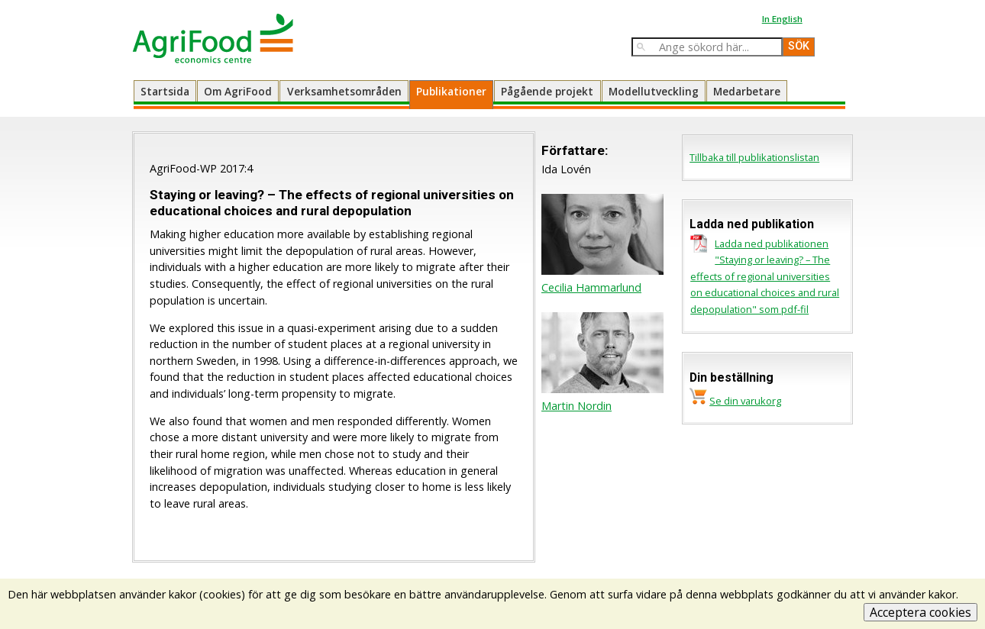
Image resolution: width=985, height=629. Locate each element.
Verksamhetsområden (344, 91)
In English (782, 18)
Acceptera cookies (920, 612)
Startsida (164, 91)
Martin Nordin (576, 405)
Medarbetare (746, 91)
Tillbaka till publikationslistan (754, 157)
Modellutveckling (654, 91)
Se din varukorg (745, 401)
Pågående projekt (547, 91)
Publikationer (451, 91)
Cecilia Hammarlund (591, 287)
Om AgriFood (238, 91)
